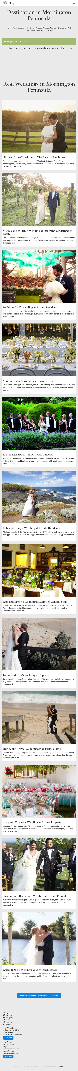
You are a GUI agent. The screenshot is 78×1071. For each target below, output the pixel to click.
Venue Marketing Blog (11, 1053)
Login (5, 1047)
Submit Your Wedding (11, 1030)
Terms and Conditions (11, 1049)
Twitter (6, 1020)
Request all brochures (15, 41)
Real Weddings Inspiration (12, 1035)
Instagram (8, 1018)
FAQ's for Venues (9, 1051)
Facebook (7, 1015)
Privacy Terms (8, 1032)
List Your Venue (9, 1044)
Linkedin (7, 1024)
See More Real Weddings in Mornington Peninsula (39, 995)
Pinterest (7, 1022)
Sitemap (61, 1066)
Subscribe (8, 1038)
